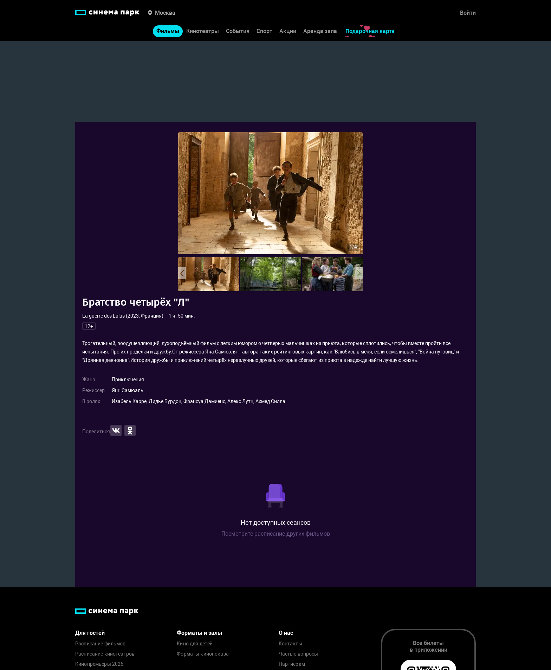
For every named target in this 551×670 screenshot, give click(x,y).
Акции (287, 31)
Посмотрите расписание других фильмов (275, 533)
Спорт (264, 31)
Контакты (290, 643)
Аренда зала (320, 31)
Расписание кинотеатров (105, 654)
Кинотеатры (202, 31)
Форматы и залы (199, 633)
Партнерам (292, 664)
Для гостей (90, 633)
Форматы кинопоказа (203, 654)
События (237, 31)
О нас (286, 633)
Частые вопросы (298, 654)
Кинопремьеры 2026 (99, 664)
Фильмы (167, 31)
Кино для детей (195, 643)
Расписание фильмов (100, 643)
